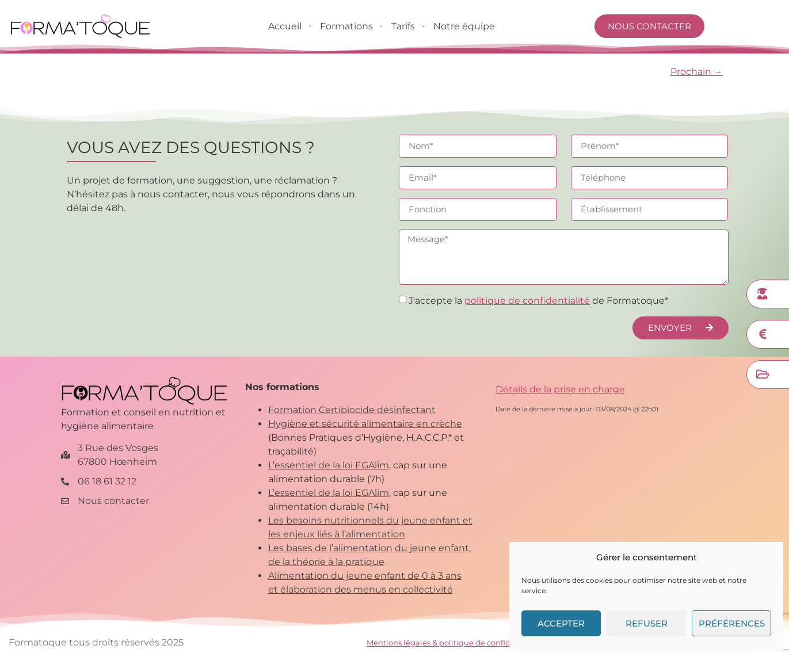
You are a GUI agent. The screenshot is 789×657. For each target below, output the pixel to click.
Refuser (647, 623)
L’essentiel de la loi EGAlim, (329, 465)
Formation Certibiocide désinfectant (352, 409)
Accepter (561, 623)
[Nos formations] (762, 294)
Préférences (732, 623)
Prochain (696, 71)
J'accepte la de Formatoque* (538, 300)
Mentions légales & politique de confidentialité (454, 642)
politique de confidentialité (527, 300)
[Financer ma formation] (762, 374)
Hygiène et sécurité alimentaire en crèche (365, 423)
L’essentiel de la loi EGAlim (328, 492)
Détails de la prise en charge (560, 389)
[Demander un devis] (762, 334)
